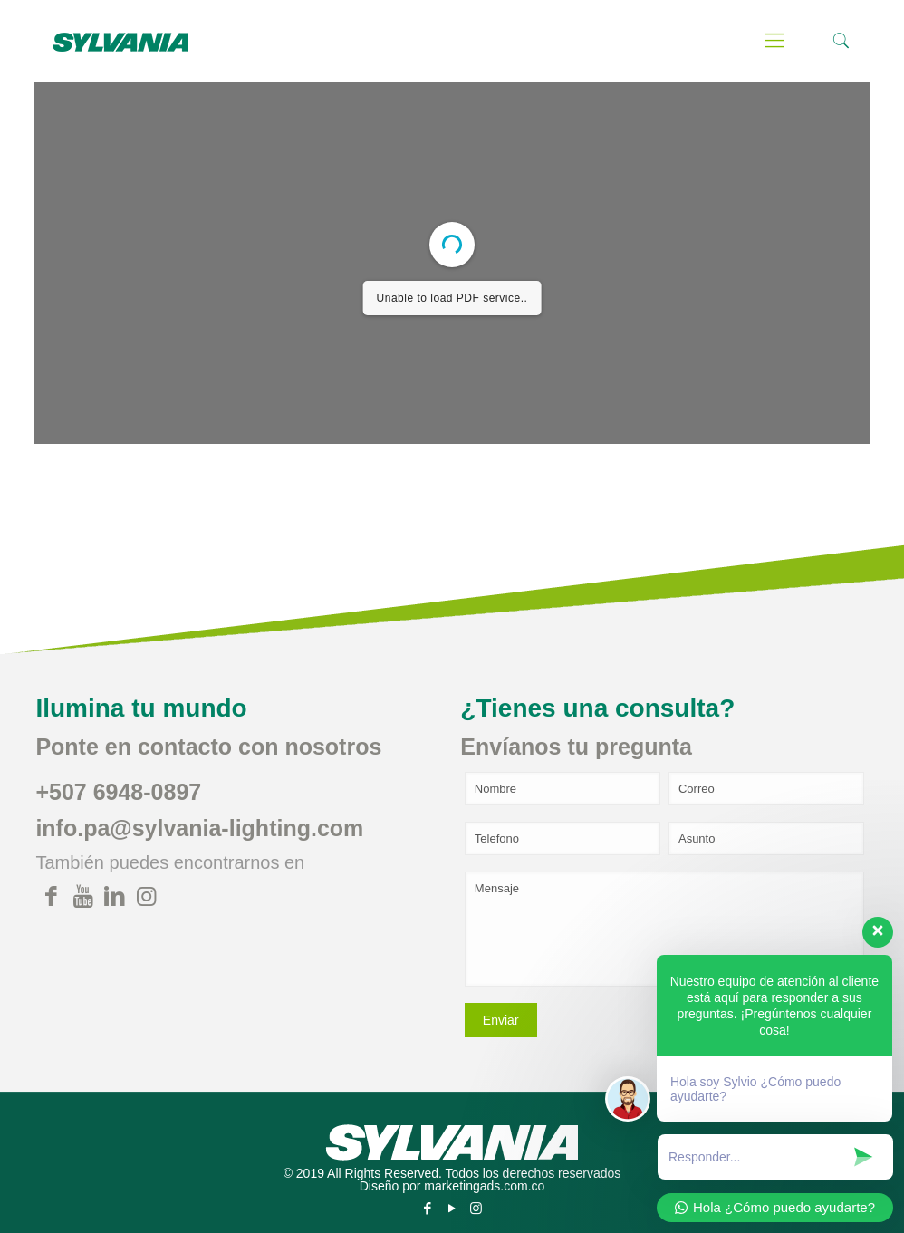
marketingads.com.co (484, 1186)
